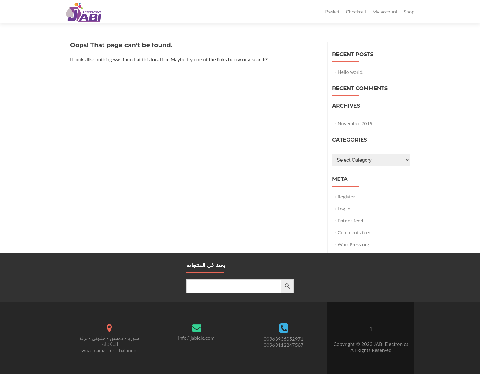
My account (384, 11)
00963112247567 (284, 345)
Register (346, 196)
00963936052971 (284, 339)
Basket (332, 11)
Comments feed (355, 232)
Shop (408, 11)
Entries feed (350, 220)
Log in (344, 208)
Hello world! (351, 72)
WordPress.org (353, 244)
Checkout (356, 11)
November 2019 (355, 123)
